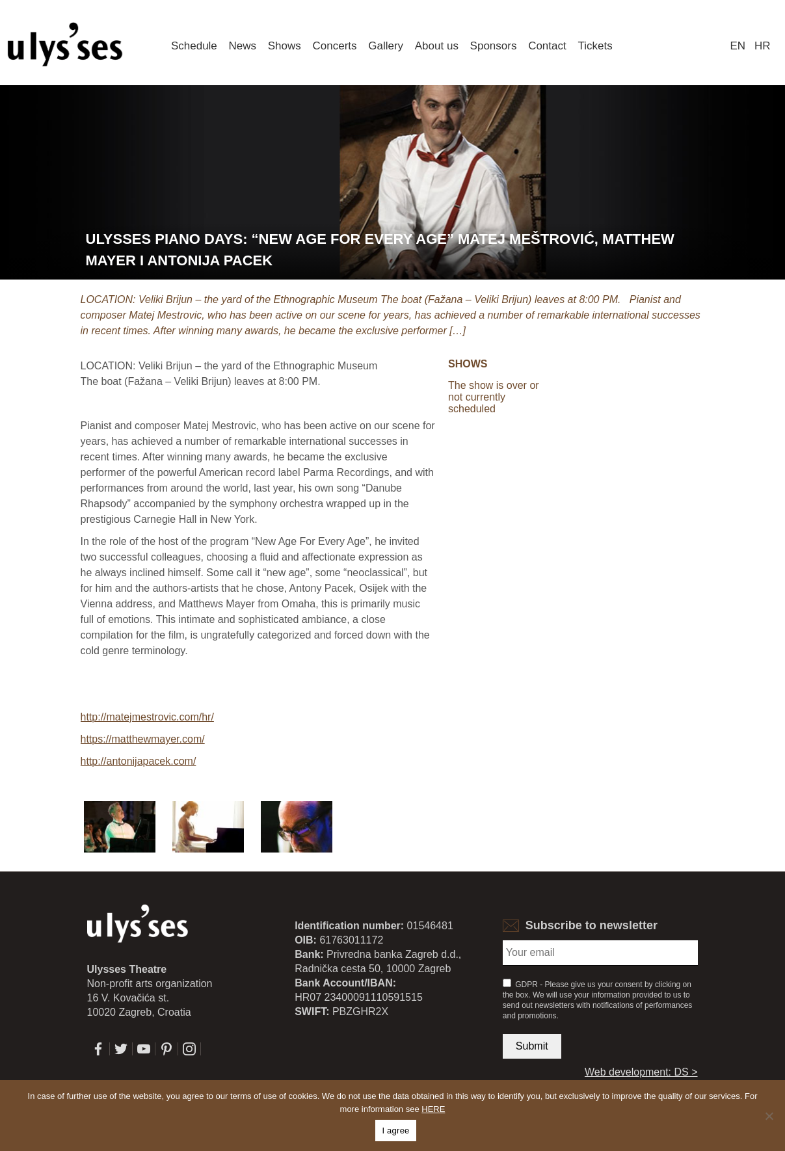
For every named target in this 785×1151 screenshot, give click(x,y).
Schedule (194, 46)
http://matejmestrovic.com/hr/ (147, 716)
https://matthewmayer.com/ (143, 739)
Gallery (385, 46)
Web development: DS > (641, 1072)
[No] (768, 1115)
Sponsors (493, 46)
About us (437, 46)
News (243, 46)
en (737, 46)
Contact (547, 46)
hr (762, 46)
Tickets (595, 46)
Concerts (334, 46)
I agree (395, 1130)
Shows (284, 46)
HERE (433, 1109)
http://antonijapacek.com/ (138, 761)
